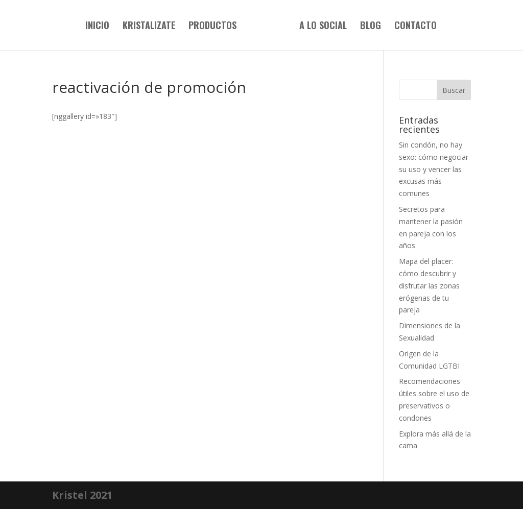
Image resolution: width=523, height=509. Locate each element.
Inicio (97, 26)
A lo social (323, 26)
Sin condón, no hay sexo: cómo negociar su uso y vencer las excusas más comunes (433, 169)
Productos (212, 26)
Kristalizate (149, 26)
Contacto (415, 26)
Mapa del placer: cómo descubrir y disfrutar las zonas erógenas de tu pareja (429, 285)
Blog (370, 26)
